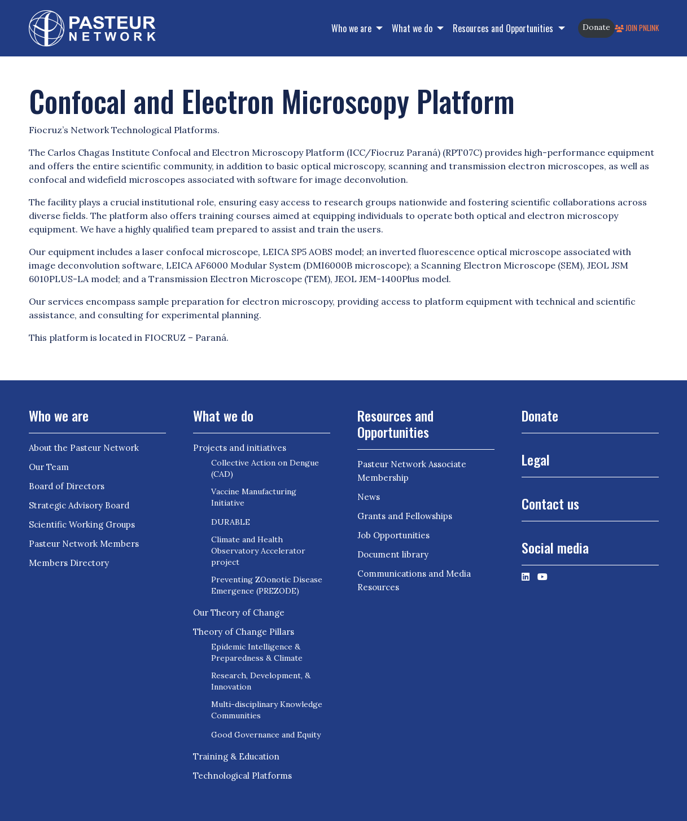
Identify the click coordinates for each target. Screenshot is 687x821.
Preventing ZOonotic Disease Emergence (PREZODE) (266, 585)
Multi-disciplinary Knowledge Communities (266, 710)
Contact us (550, 503)
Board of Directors (66, 486)
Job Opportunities (393, 535)
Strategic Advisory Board (79, 505)
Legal (536, 459)
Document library (392, 554)
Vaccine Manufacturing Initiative (253, 497)
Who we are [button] (352, 28)
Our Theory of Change (239, 612)
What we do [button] (413, 28)
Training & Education (236, 756)
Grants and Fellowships (404, 516)
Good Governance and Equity (266, 735)
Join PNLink (637, 28)
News (368, 496)
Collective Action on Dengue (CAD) (265, 468)
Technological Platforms (242, 775)
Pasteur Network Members (84, 543)
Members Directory (69, 562)
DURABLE (230, 522)
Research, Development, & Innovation (260, 681)
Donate (596, 27)
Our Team (49, 467)
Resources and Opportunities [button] (504, 28)
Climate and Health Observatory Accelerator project (258, 550)
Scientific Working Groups (82, 524)
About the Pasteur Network (84, 447)
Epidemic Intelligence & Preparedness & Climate (257, 652)
